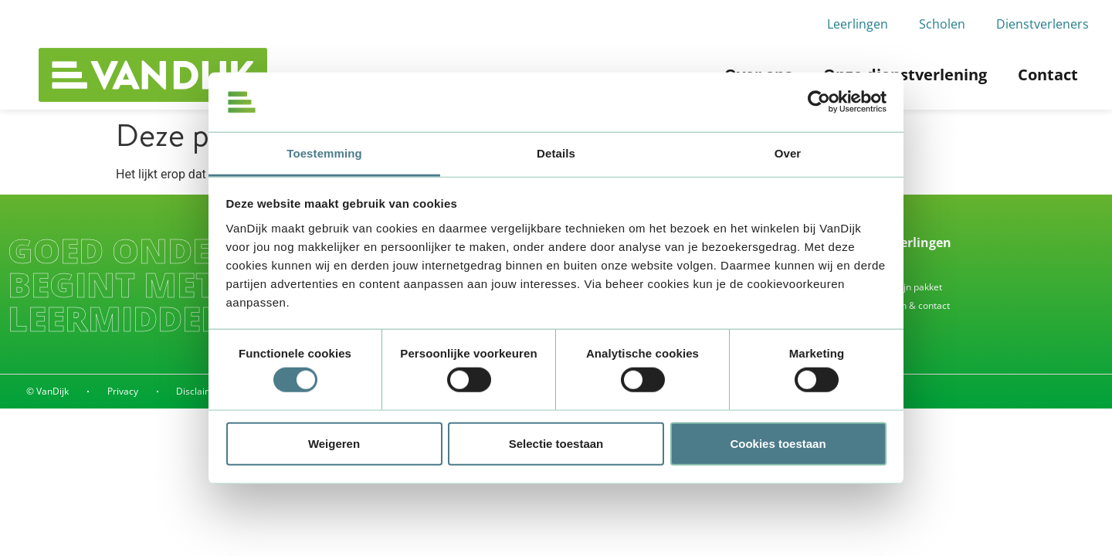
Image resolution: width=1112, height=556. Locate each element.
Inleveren (878, 268)
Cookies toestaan (778, 442)
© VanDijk (47, 391)
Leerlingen (857, 23)
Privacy (122, 391)
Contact (1048, 74)
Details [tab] (556, 153)
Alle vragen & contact (904, 305)
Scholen (942, 23)
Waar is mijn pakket (900, 286)
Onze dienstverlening (905, 74)
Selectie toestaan (556, 442)
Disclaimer (200, 391)
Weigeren (334, 442)
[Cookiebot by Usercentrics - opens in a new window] (819, 102)
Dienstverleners (1042, 23)
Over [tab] (788, 153)
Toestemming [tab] (324, 153)
